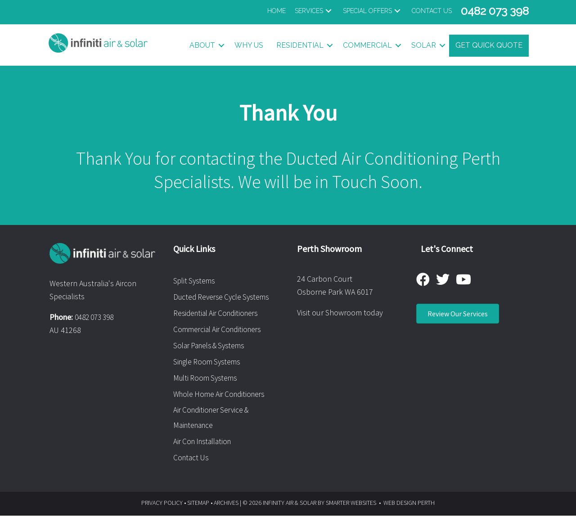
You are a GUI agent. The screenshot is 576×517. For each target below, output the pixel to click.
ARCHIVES (226, 504)
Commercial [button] (367, 45)
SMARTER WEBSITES (351, 504)
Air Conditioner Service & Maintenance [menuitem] (214, 418)
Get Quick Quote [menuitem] (488, 45)
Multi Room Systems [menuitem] (207, 378)
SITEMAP (198, 504)
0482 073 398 (97, 317)
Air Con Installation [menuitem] (205, 443)
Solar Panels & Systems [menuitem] (212, 346)
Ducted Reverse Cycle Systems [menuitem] (224, 297)
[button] (314, 11)
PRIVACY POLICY (162, 504)
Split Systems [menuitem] (195, 281)
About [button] (202, 45)
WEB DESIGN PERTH (409, 504)
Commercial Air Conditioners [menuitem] (220, 329)
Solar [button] (423, 45)
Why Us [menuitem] (248, 45)
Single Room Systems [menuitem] (209, 362)
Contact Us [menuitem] (192, 459)
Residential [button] (300, 45)
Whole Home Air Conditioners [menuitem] (222, 394)
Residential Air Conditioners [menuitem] (219, 313)
